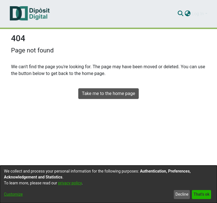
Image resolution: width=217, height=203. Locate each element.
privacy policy (70, 183)
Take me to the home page (108, 93)
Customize (13, 194)
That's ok (201, 194)
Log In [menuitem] (198, 13)
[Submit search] (180, 13)
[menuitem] (187, 13)
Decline (181, 194)
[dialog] (108, 184)
